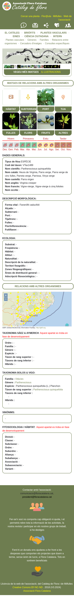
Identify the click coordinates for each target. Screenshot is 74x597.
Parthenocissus (23, 382)
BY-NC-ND (28, 587)
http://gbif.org (41, 328)
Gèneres (31, 40)
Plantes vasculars (15, 40)
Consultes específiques (57, 43)
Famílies (44, 40)
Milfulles (57, 16)
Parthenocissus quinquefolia (48, 389)
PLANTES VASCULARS (53, 33)
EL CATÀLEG (12, 33)
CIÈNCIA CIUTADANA (36, 36)
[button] (5, 67)
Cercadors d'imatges (31, 43)
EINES (16, 36)
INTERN (57, 36)
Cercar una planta (30, 16)
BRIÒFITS (30, 33)
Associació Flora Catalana (37, 591)
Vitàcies (19, 379)
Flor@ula (46, 16)
